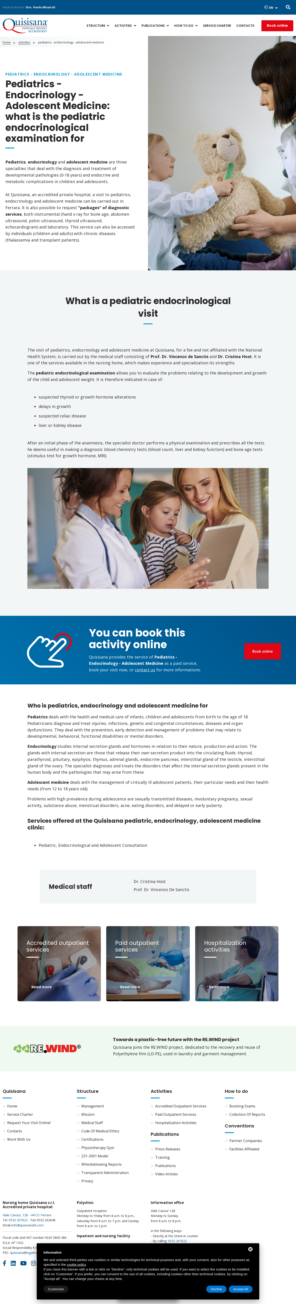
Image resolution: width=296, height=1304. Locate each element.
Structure (95, 25)
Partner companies (245, 1140)
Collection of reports (247, 1114)
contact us (145, 669)
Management (92, 1106)
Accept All (240, 1289)
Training (162, 1157)
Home (7, 42)
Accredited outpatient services (180, 1106)
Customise (56, 1289)
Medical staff (92, 1122)
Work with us (19, 1139)
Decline (216, 1289)
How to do (184, 25)
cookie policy (76, 1264)
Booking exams (242, 1106)
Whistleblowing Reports (101, 1164)
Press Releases (167, 1149)
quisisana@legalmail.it (26, 1252)
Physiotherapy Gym (97, 1147)
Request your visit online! (29, 1122)
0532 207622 (18, 1220)
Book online (277, 25)
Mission (88, 1114)
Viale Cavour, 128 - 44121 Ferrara (27, 1215)
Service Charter (217, 25)
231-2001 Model (94, 1156)
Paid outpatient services (175, 1114)
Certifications (92, 1139)
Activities (123, 25)
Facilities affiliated (244, 1149)
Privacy (87, 1181)
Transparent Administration (105, 1172)
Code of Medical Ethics (100, 1131)
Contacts (245, 25)
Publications (153, 25)
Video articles (166, 1174)
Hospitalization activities (176, 1122)
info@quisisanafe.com (27, 1225)
